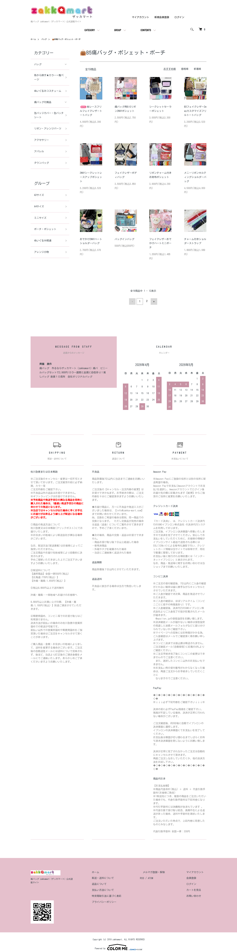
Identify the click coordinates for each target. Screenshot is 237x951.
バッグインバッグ (124, 239)
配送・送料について (117, 877)
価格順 (184, 69)
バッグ (45, 39)
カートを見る (196, 889)
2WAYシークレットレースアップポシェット (91, 177)
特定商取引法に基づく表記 (120, 895)
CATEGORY (89, 30)
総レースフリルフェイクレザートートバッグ (91, 110)
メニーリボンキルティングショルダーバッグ (195, 177)
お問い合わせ (196, 895)
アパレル (39, 151)
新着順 (197, 69)
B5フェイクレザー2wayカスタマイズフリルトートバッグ (195, 110)
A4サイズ (39, 206)
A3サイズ (39, 195)
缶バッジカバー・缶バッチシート (47, 115)
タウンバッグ (41, 163)
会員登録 (194, 877)
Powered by (118, 942)
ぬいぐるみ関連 (42, 240)
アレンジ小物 (41, 252)
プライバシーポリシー (118, 901)
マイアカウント (140, 17)
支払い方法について (117, 889)
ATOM (161, 877)
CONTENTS (145, 30)
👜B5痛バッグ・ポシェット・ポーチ (71, 39)
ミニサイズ (40, 217)
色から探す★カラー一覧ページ (47, 77)
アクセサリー (41, 140)
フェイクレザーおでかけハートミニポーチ (160, 243)
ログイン (179, 17)
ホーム (34, 39)
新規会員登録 (161, 17)
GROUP (117, 30)
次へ (153, 301)
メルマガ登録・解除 (162, 871)
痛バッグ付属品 (42, 102)
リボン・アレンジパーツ (47, 128)
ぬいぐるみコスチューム (47, 91)
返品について (113, 883)
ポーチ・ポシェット (45, 229)
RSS (153, 877)
